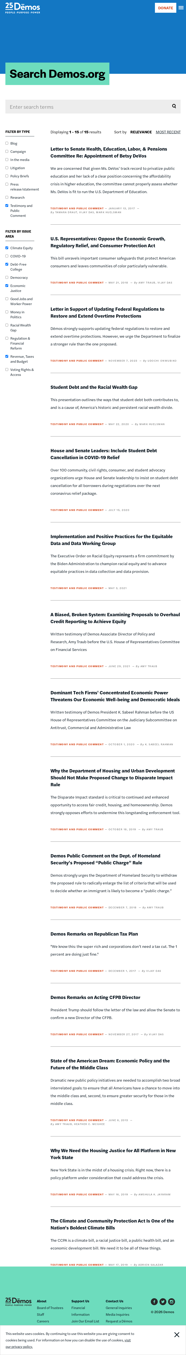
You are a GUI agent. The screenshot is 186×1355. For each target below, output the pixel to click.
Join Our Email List (85, 1321)
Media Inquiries (117, 1314)
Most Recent (168, 131)
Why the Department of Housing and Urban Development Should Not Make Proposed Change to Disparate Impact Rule (112, 777)
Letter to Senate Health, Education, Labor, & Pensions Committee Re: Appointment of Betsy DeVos (108, 152)
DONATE (165, 7)
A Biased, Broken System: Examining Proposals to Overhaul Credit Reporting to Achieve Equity (115, 618)
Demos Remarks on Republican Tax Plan (94, 933)
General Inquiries (119, 1307)
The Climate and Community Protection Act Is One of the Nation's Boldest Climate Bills (112, 1224)
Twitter (162, 1301)
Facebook (154, 1301)
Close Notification (168, 1340)
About (41, 1300)
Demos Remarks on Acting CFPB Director (95, 997)
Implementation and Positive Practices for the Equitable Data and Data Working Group (111, 540)
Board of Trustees (50, 1307)
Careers (43, 1321)
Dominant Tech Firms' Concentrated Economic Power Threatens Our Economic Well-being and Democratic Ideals (115, 696)
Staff (40, 1314)
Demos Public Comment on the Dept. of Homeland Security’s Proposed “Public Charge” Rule (105, 859)
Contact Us (114, 1300)
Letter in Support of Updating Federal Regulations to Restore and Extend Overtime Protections (107, 312)
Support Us (80, 1300)
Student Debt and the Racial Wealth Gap (93, 386)
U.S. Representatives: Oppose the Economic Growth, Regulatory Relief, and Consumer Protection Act (107, 242)
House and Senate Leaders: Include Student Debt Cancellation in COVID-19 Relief (103, 454)
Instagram (171, 1301)
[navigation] (181, 7)
